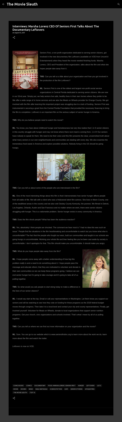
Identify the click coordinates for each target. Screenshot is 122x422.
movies (23, 389)
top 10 (32, 392)
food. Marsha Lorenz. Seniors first (61, 385)
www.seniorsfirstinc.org (61, 334)
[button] (13, 37)
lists (99, 385)
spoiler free (89, 389)
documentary (40, 385)
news (31, 389)
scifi (66, 389)
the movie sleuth (20, 392)
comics (29, 385)
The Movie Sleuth (22, 4)
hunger (81, 385)
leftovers (90, 385)
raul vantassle (41, 389)
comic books (18, 385)
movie (15, 389)
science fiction (56, 389)
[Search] (118, 4)
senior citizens (76, 389)
